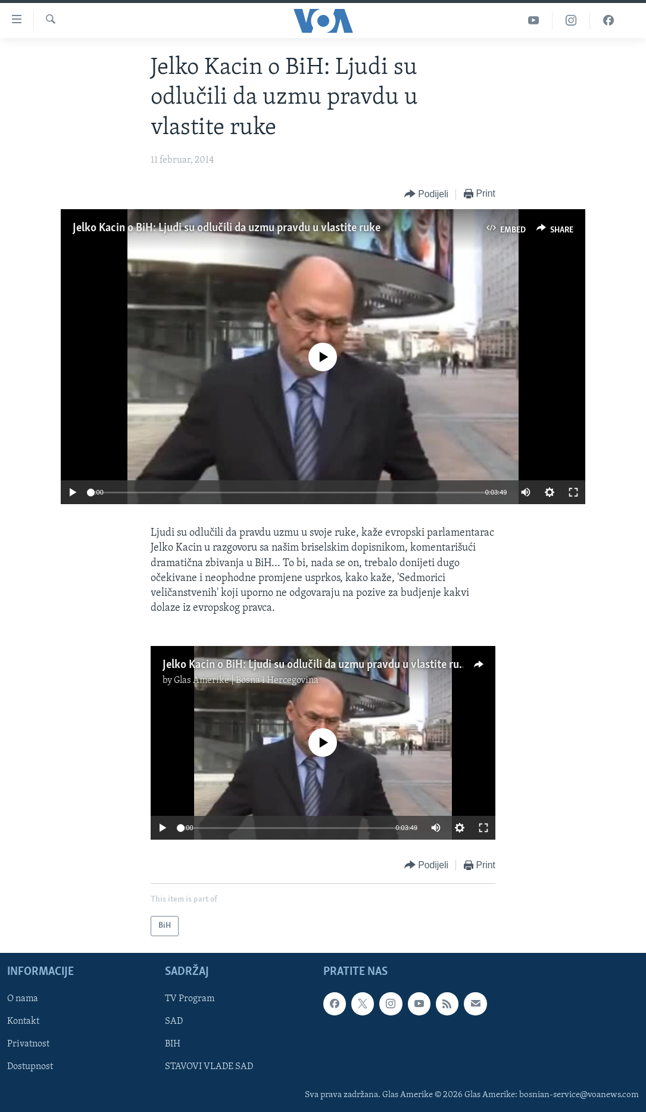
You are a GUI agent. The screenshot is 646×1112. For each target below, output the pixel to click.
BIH (172, 1044)
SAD (174, 1022)
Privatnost (28, 1044)
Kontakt (23, 1022)
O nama (22, 999)
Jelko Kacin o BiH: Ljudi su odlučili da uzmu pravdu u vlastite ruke (226, 228)
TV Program (189, 999)
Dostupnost (30, 1067)
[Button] (426, 195)
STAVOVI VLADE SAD (209, 1067)
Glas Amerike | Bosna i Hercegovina (246, 680)
